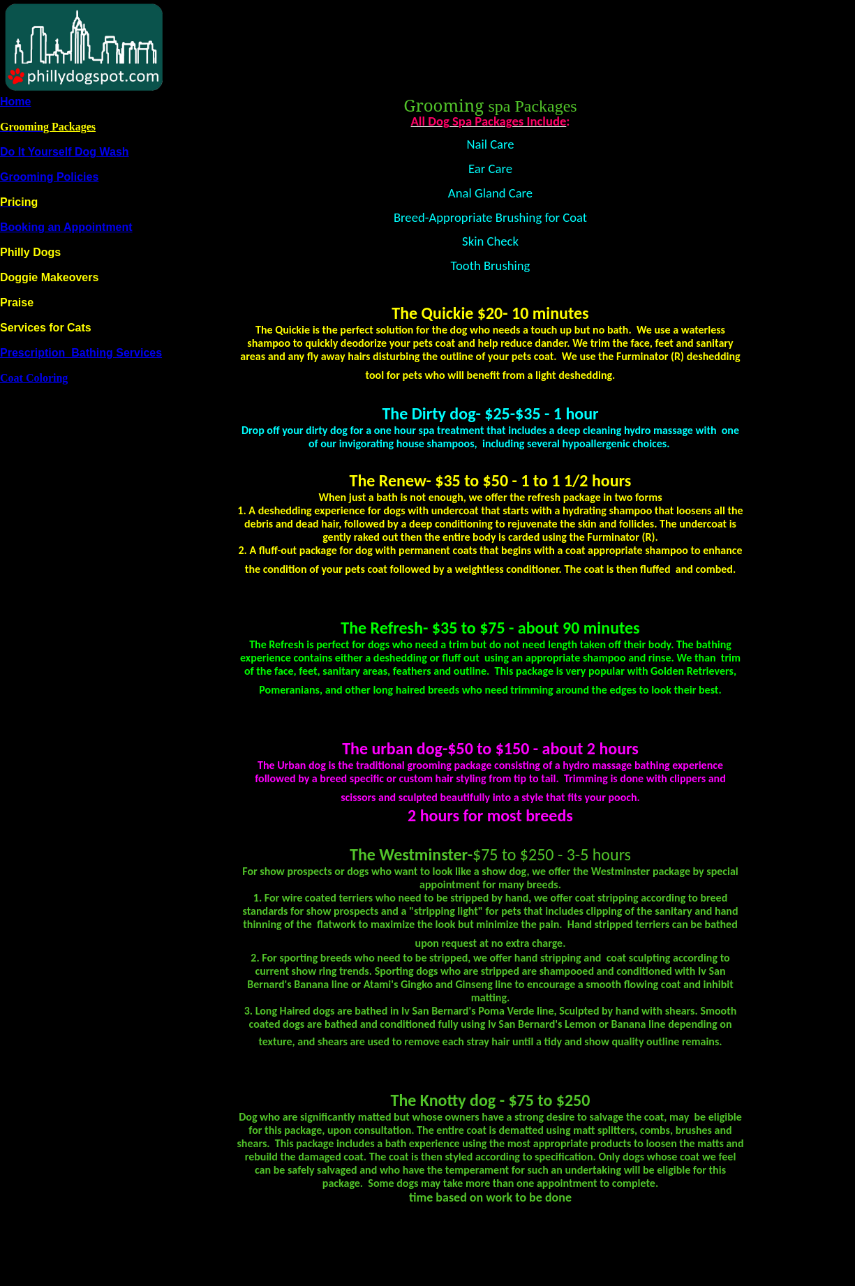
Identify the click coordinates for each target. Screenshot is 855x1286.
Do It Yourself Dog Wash (64, 152)
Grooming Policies (49, 177)
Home (15, 101)
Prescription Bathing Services (81, 353)
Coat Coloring (34, 378)
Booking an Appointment (66, 227)
